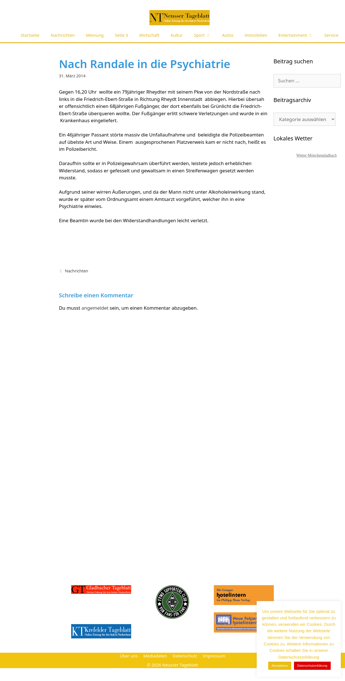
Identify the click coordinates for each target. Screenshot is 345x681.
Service (331, 35)
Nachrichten (63, 35)
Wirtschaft (149, 35)
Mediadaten (155, 656)
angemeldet (95, 308)
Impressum (214, 656)
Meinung (95, 35)
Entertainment (298, 35)
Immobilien (256, 35)
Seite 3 (121, 35)
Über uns (129, 656)
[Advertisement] (307, 317)
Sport (205, 35)
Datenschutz (185, 656)
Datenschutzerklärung (312, 665)
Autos (227, 35)
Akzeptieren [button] (280, 665)
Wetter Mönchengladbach (316, 155)
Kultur (177, 35)
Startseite (30, 35)
